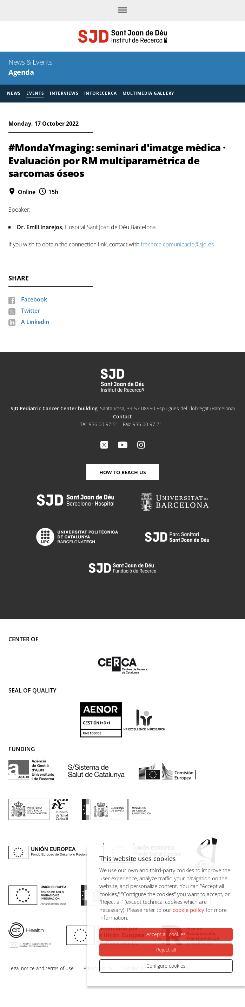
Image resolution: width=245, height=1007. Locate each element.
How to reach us (122, 472)
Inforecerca (100, 93)
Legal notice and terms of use (41, 968)
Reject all (166, 949)
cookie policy (188, 909)
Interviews (64, 93)
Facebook (34, 299)
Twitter (30, 310)
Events (35, 93)
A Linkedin (35, 322)
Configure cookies (166, 965)
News (14, 93)
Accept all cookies (166, 934)
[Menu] (122, 10)
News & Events (30, 62)
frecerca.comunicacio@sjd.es (177, 244)
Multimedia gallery (148, 93)
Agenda (21, 72)
